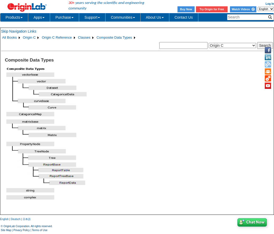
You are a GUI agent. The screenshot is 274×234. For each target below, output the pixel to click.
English (4, 219)
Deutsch (16, 219)
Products (14, 17)
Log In (270, 3)
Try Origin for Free (212, 9)
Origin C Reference (57, 37)
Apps (39, 17)
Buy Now (186, 9)
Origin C (29, 37)
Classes (84, 37)
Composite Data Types (114, 37)
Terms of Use (39, 230)
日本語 (27, 219)
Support (92, 17)
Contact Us (184, 17)
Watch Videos (243, 9)
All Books (9, 37)
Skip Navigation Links (18, 31)
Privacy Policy (21, 230)
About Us (155, 17)
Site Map (6, 230)
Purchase (64, 17)
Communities (123, 17)
